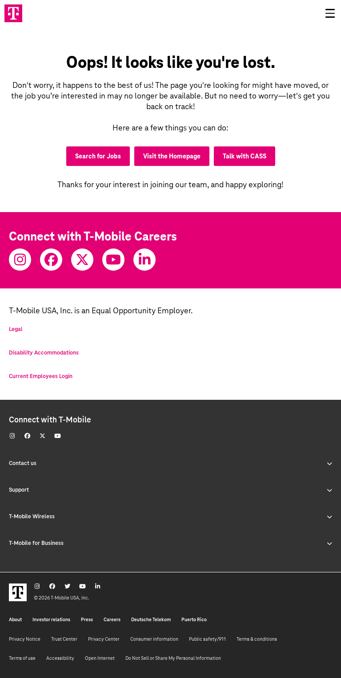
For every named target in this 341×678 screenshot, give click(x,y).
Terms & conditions (257, 639)
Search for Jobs (98, 156)
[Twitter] (82, 259)
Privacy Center (104, 639)
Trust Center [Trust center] (64, 639)
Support (170, 489)
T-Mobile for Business (170, 543)
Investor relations (51, 619)
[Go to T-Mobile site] (13, 13)
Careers (112, 619)
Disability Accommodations (44, 352)
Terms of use (22, 658)
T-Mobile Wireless (170, 516)
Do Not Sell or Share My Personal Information (173, 658)
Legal (16, 329)
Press (87, 619)
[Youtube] (113, 259)
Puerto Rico (194, 619)
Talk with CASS (244, 156)
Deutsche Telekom (151, 619)
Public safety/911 (207, 639)
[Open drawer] (330, 13)
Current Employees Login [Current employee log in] (40, 376)
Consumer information (154, 639)
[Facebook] (51, 259)
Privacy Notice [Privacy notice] (24, 639)
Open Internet (100, 658)
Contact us (170, 463)
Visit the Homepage (172, 156)
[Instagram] (20, 259)
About (15, 619)
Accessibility (60, 658)
